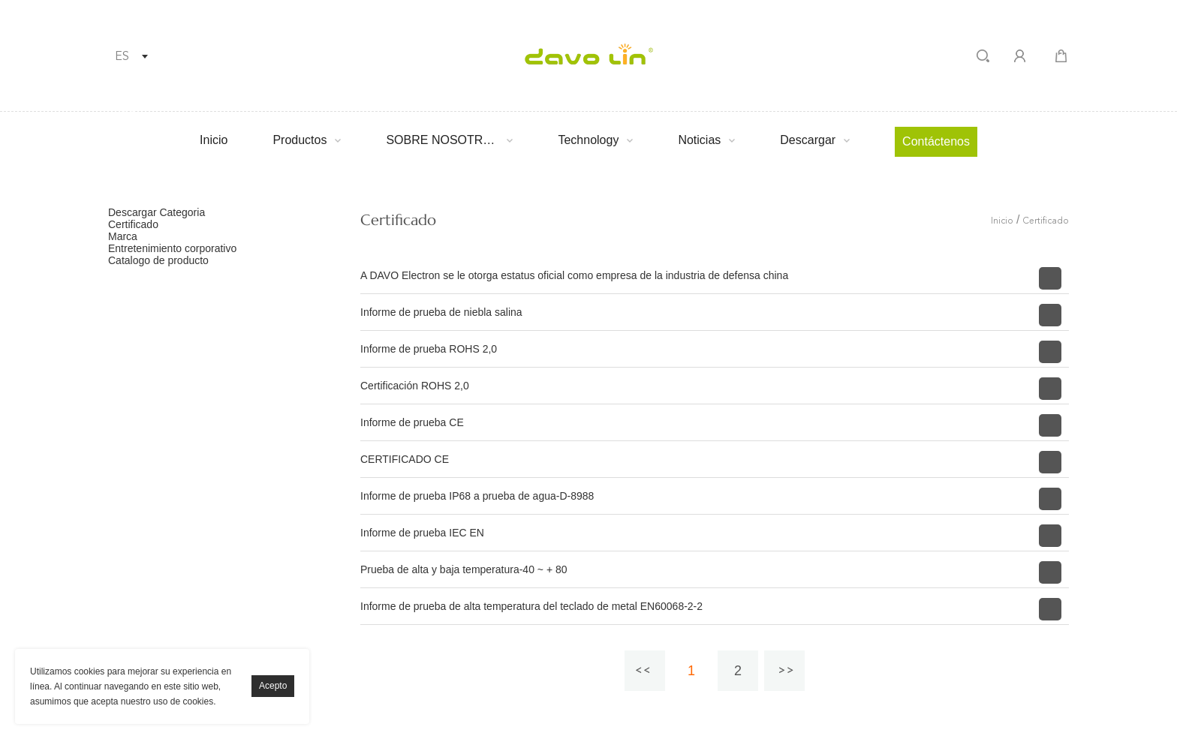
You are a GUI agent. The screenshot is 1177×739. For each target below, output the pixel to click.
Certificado (133, 224)
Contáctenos (936, 141)
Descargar (807, 140)
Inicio (213, 140)
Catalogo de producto (158, 260)
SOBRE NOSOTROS (442, 140)
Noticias (699, 140)
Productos (299, 140)
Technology (588, 140)
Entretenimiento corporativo (172, 248)
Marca (122, 236)
